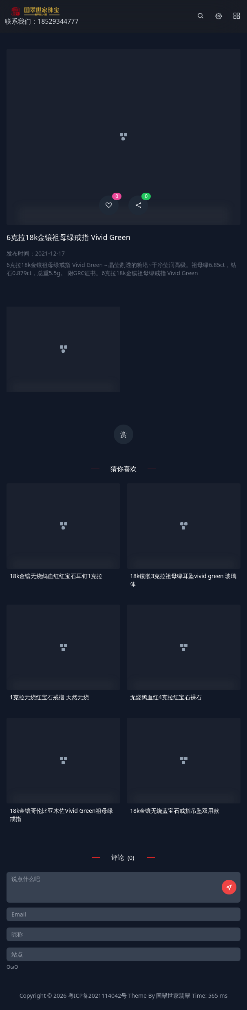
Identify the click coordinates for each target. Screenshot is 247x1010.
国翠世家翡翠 (173, 995)
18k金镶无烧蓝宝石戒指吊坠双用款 (175, 810)
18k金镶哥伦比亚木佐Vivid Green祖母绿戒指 (61, 815)
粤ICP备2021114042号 (97, 995)
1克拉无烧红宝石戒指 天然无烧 (49, 697)
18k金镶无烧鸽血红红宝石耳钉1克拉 (56, 576)
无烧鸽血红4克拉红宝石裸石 (166, 697)
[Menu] (236, 16)
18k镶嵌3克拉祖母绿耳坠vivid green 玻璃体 (183, 580)
